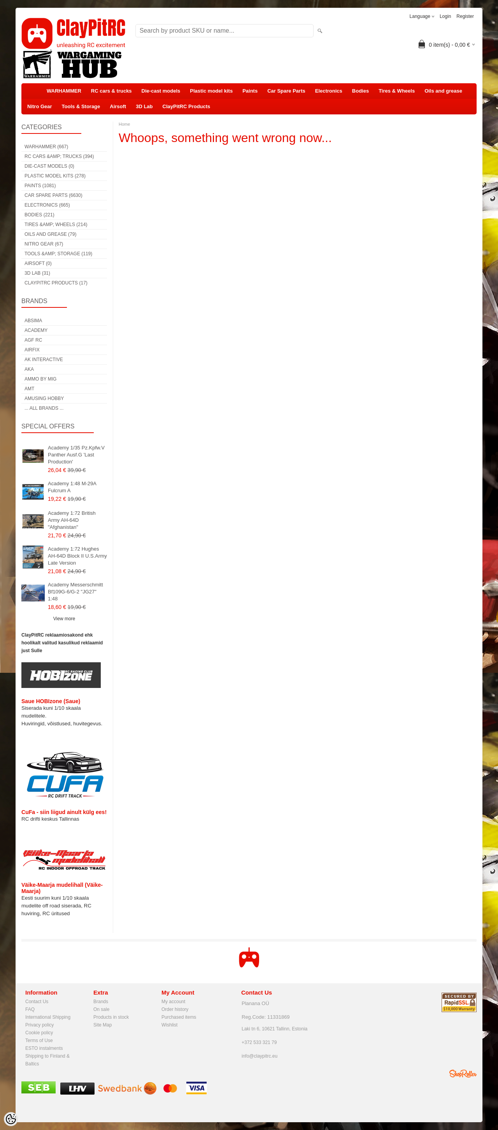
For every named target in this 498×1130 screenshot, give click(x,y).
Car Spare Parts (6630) (53, 195)
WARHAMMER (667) (46, 146)
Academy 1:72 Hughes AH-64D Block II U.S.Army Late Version (77, 556)
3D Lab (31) (37, 273)
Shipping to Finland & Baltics (47, 1056)
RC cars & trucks (111, 91)
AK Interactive (44, 359)
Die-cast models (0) (49, 166)
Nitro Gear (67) (44, 244)
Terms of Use (39, 1040)
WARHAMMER (64, 91)
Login (445, 16)
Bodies (360, 91)
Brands (100, 1001)
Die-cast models (161, 91)
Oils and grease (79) (50, 234)
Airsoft (118, 106)
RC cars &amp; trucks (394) (59, 156)
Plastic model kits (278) (55, 176)
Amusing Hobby (44, 398)
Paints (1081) (40, 185)
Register (465, 16)
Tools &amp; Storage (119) (58, 253)
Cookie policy (39, 1032)
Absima (33, 320)
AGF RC (33, 340)
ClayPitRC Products (186, 106)
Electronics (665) (47, 205)
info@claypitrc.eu (259, 1056)
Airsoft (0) (38, 263)
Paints (250, 91)
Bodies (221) (39, 215)
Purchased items (178, 1017)
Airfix (32, 350)
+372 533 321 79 (259, 1042)
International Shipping (47, 1017)
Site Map (102, 1025)
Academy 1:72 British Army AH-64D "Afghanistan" (72, 520)
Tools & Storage (81, 106)
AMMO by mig (40, 379)
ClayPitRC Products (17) (56, 283)
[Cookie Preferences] (11, 1119)
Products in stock (111, 1017)
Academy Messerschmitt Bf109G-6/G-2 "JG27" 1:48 (75, 592)
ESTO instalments (44, 1048)
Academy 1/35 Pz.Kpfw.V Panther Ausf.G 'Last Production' (76, 455)
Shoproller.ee (463, 1073)
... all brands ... (44, 408)
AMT (29, 388)
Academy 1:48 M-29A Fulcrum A (72, 487)
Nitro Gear (39, 106)
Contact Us (36, 1001)
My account (173, 1001)
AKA (29, 369)
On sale (101, 1009)
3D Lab (144, 106)
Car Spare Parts (286, 91)
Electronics (328, 91)
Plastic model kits (211, 91)
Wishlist (169, 1025)
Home (124, 124)
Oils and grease (443, 91)
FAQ (30, 1009)
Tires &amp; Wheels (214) (56, 224)
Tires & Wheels (397, 91)
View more (64, 618)
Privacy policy (39, 1025)
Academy (36, 330)
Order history (174, 1009)
